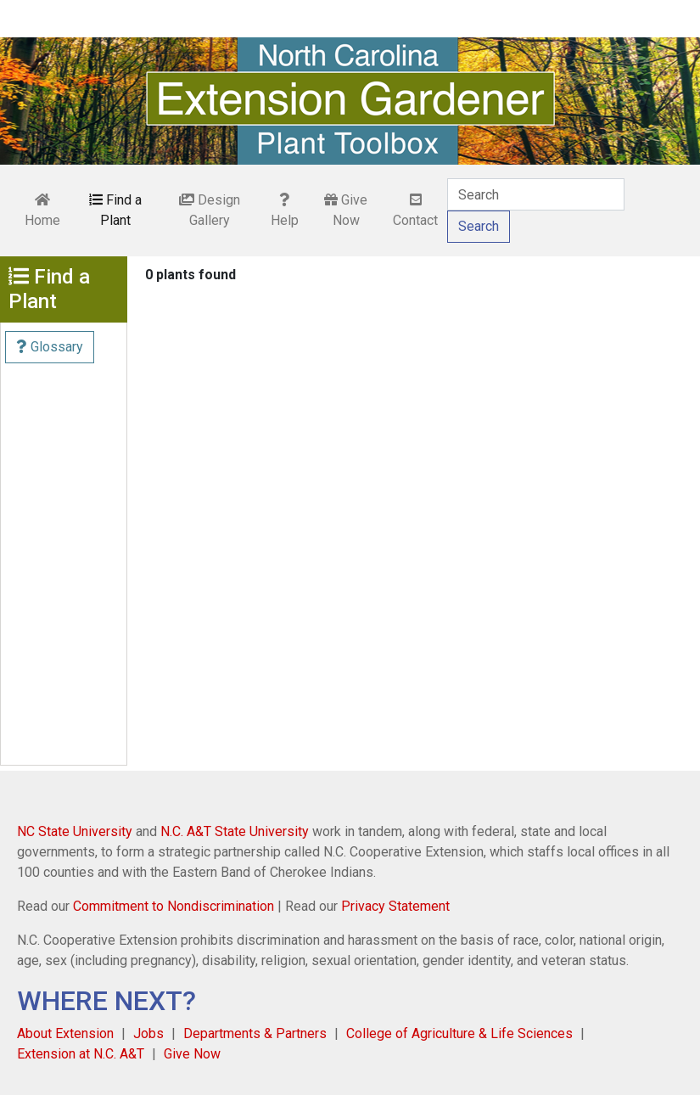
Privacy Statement (395, 906)
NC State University (74, 831)
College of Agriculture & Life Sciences (459, 1033)
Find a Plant (115, 210)
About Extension (65, 1033)
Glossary (49, 347)
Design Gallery (209, 210)
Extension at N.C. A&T (80, 1054)
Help (285, 210)
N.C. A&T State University (234, 831)
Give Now (345, 210)
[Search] (535, 194)
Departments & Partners (255, 1033)
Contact (415, 210)
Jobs (148, 1033)
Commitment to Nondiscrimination (173, 906)
